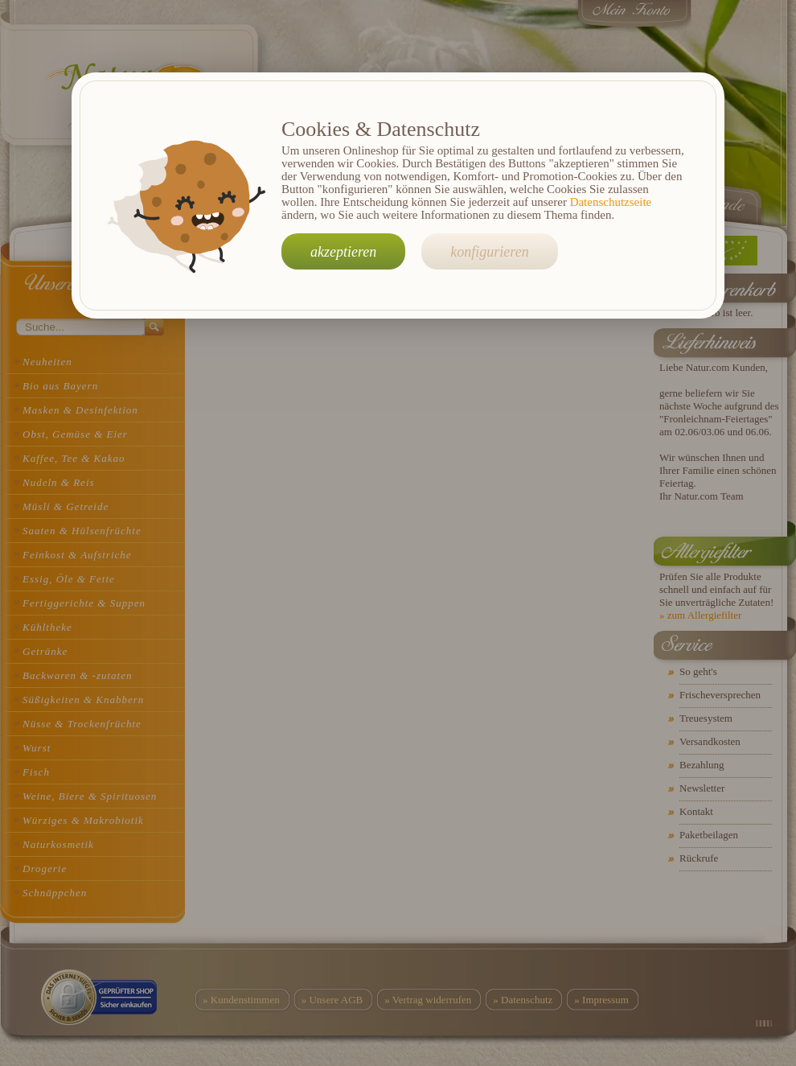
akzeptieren (343, 252)
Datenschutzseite (611, 202)
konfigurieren (489, 252)
